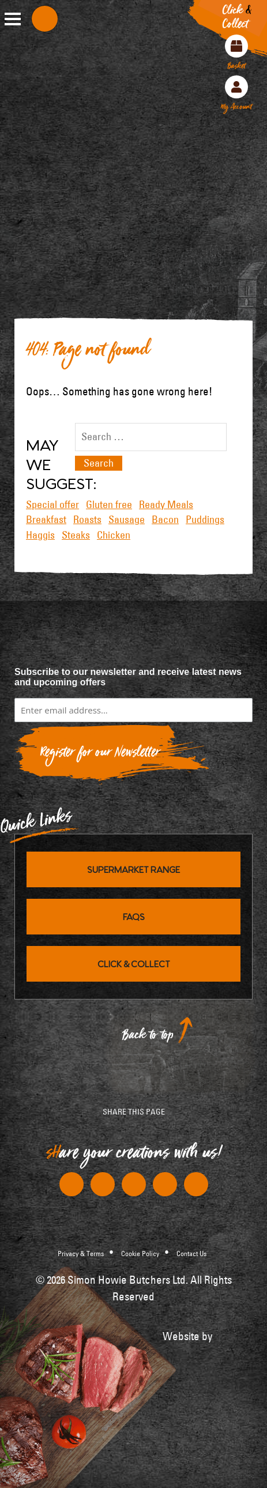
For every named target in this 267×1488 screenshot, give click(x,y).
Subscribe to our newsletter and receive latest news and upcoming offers (128, 677)
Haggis (40, 535)
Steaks (76, 535)
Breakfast (46, 519)
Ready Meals (166, 504)
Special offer (52, 504)
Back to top (148, 1038)
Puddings (205, 519)
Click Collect (237, 19)
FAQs (134, 916)
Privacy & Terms (81, 1253)
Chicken (113, 535)
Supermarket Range (133, 869)
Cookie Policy (140, 1253)
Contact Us (191, 1253)
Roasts (87, 519)
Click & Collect (133, 963)
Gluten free (109, 504)
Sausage (126, 519)
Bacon (165, 519)
